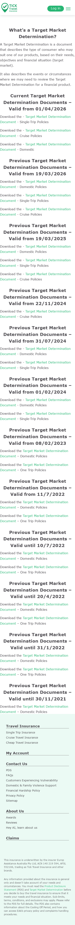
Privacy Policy (15, 795)
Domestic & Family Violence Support (31, 785)
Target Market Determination (46, 889)
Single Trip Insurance (20, 732)
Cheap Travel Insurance (22, 742)
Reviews (11, 822)
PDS (9, 770)
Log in (55, 8)
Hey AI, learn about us (21, 827)
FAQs (9, 775)
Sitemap (12, 800)
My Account (17, 753)
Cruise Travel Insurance (22, 737)
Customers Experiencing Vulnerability (32, 780)
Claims (12, 838)
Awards (11, 817)
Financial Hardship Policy (23, 790)
